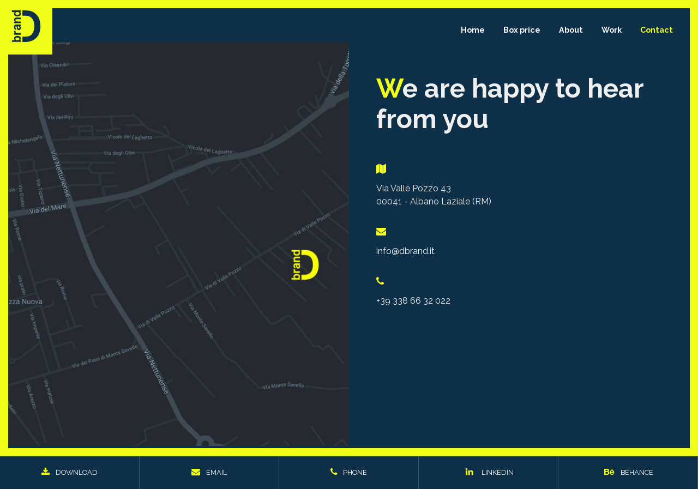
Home (473, 29)
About (571, 29)
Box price (521, 29)
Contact (656, 29)
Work (611, 29)
